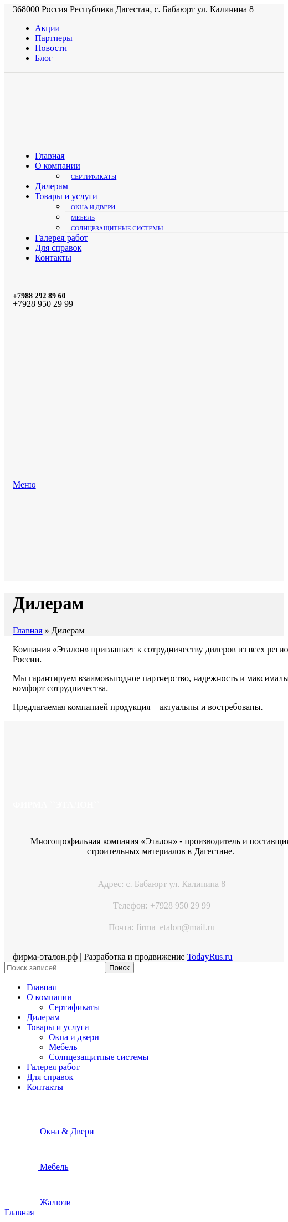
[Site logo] (109, 136)
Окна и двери (93, 207)
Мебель (83, 217)
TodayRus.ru (210, 956)
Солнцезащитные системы (117, 228)
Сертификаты (93, 176)
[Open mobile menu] (24, 484)
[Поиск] (53, 967)
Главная (28, 630)
